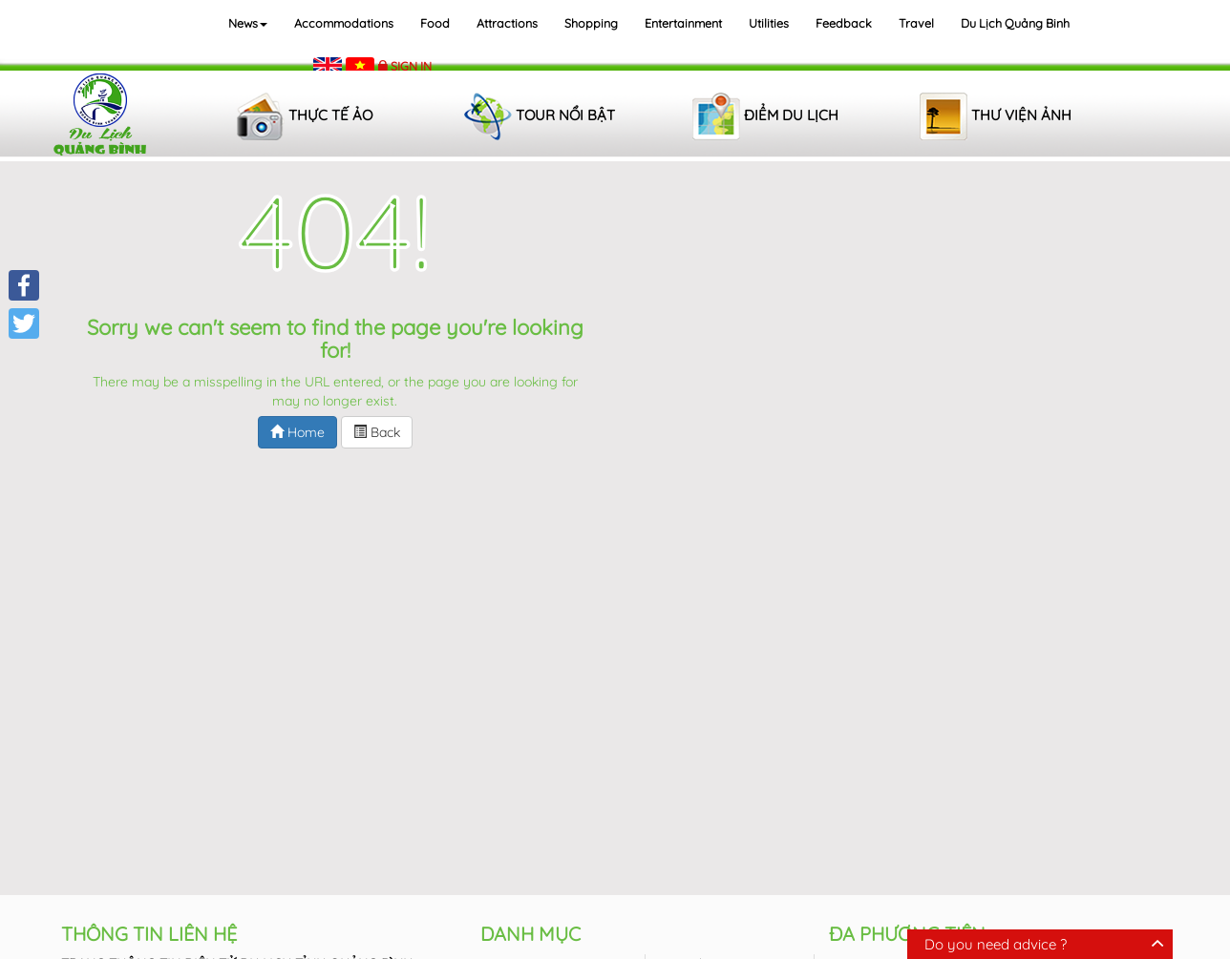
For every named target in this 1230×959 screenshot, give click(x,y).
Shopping (591, 23)
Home (297, 432)
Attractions (507, 23)
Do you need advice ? (995, 944)
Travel (916, 23)
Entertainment (683, 23)
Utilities (769, 23)
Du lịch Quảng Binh (1015, 23)
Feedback (844, 23)
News (247, 23)
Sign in (411, 65)
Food (435, 23)
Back (376, 432)
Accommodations (343, 23)
